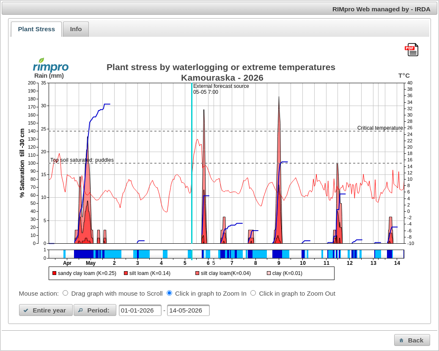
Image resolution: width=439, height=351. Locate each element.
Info (76, 29)
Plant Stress (36, 29)
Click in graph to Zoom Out (297, 293)
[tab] (36, 29)
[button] (46, 310)
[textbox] (140, 310)
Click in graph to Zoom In (211, 293)
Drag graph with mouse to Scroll (117, 293)
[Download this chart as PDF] (411, 50)
